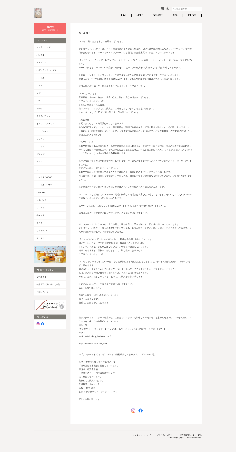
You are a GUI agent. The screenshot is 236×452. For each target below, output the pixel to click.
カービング (41, 62)
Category (158, 15)
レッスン (40, 139)
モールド (40, 238)
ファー (39, 85)
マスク (39, 223)
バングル (40, 55)
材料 (38, 101)
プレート (40, 208)
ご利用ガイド (42, 277)
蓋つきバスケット (44, 116)
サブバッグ (41, 200)
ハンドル (40, 78)
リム (38, 169)
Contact (192, 15)
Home (124, 15)
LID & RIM (41, 192)
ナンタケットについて (142, 435)
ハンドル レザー (44, 185)
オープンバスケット (45, 124)
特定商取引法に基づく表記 (48, 284)
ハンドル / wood (44, 177)
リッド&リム (42, 230)
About (140, 15)
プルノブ (40, 154)
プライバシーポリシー (165, 435)
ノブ (38, 93)
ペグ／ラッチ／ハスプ (46, 70)
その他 (39, 108)
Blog (175, 15)
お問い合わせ (42, 292)
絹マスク (40, 215)
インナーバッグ (43, 47)
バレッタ (40, 146)
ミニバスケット (43, 131)
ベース (39, 162)
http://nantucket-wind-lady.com (93, 343)
